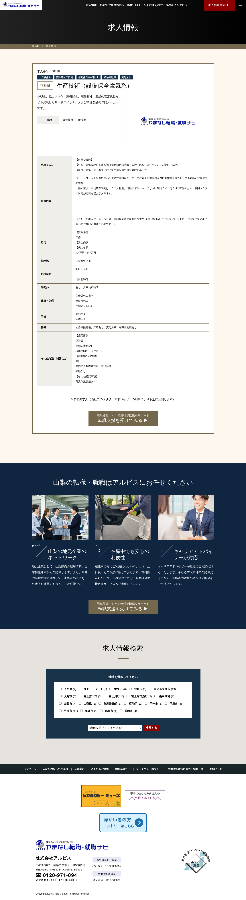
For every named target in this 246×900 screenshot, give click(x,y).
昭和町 (136, 703)
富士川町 (116, 696)
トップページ (28, 768)
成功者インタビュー (177, 5)
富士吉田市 (92, 696)
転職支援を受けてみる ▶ (123, 418)
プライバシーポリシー (149, 768)
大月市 (70, 696)
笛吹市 (91, 711)
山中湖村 (166, 696)
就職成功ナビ (122, 768)
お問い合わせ (217, 768)
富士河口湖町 (141, 696)
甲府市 (177, 703)
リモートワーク (95, 689)
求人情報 (90, 5)
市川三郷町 (112, 703)
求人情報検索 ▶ (218, 5)
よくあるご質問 (100, 768)
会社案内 (79, 768)
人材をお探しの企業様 (55, 768)
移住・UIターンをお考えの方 (144, 5)
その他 (70, 689)
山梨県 (90, 703)
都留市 (111, 711)
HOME (36, 46)
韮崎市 (131, 711)
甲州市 (156, 703)
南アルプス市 (165, 689)
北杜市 (140, 689)
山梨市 (70, 703)
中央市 (120, 689)
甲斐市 (71, 711)
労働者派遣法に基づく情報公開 (185, 768)
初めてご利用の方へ (111, 5)
